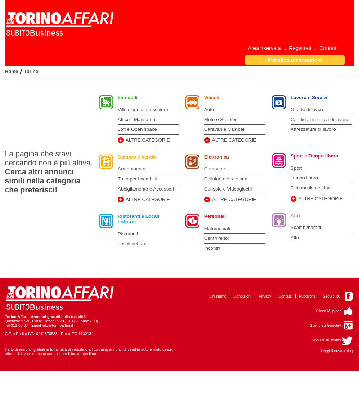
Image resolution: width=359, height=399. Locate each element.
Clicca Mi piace (329, 311)
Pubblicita (307, 296)
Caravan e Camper (224, 129)
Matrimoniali (217, 228)
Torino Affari (16, 317)
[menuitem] (266, 48)
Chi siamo (217, 296)
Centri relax (216, 238)
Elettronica (216, 157)
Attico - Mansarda (136, 119)
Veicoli (211, 97)
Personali (215, 216)
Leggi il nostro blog (337, 351)
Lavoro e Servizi (309, 97)
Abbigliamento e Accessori (146, 189)
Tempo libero (304, 177)
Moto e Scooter (220, 119)
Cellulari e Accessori (225, 179)
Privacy (265, 296)
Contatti (285, 296)
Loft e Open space (137, 129)
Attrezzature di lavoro (313, 129)
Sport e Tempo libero (314, 156)
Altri (295, 215)
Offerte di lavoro (308, 109)
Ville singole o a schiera (143, 109)
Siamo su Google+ (325, 325)
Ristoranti (128, 234)
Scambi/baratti (306, 227)
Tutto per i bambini (137, 179)
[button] (295, 60)
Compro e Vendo (137, 157)
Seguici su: (332, 296)
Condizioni (243, 296)
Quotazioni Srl (17, 321)
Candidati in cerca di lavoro (320, 119)
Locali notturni (133, 243)
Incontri (212, 248)
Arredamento (131, 168)
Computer (214, 168)
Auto (209, 109)
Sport (296, 168)
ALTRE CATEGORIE (148, 140)
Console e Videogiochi (228, 189)
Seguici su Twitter (326, 340)
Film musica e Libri (311, 188)
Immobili (128, 97)
